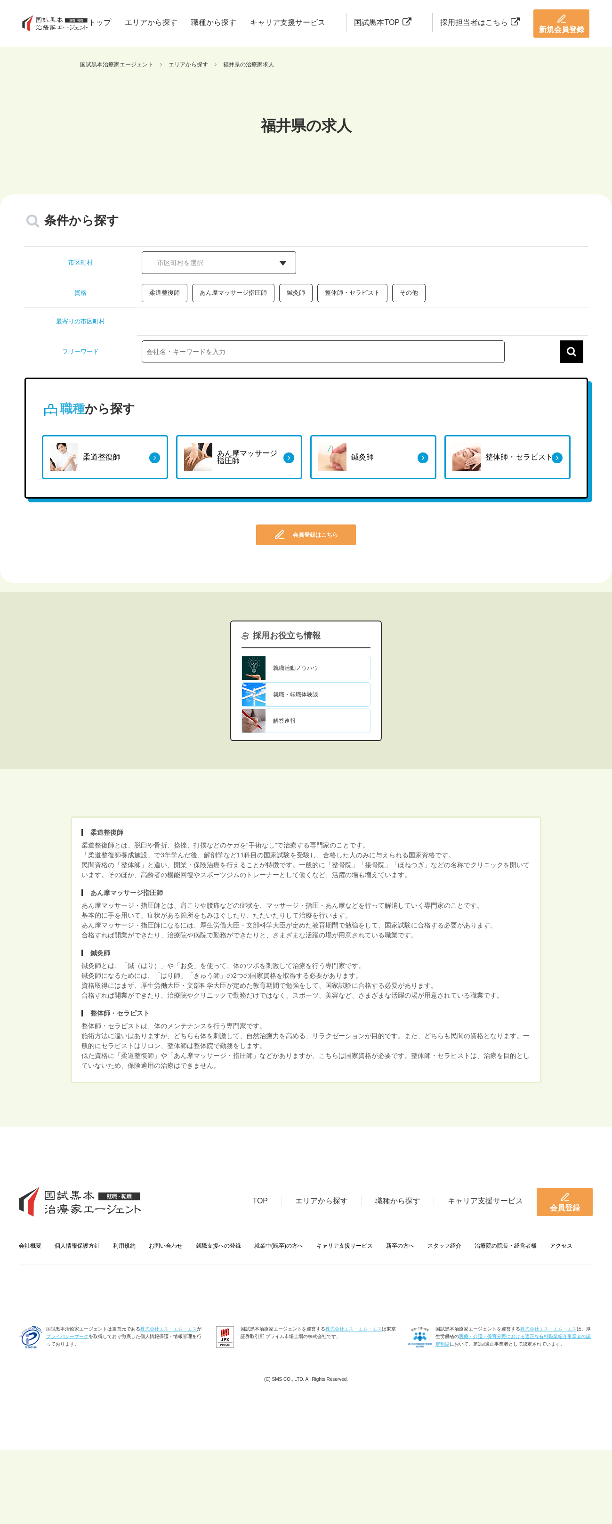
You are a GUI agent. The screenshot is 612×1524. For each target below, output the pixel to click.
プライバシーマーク (67, 1336)
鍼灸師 (296, 292)
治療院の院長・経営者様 (506, 1245)
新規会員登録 (561, 23)
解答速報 (284, 721)
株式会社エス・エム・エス (168, 1328)
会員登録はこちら (306, 534)
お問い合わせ (166, 1245)
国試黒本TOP (382, 22)
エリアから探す (151, 22)
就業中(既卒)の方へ (278, 1245)
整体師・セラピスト (352, 292)
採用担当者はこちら (480, 22)
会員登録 (565, 1202)
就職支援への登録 (218, 1245)
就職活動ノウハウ (295, 668)
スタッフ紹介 (444, 1245)
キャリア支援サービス (287, 22)
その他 (409, 292)
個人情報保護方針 (77, 1245)
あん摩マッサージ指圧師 (233, 292)
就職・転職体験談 (295, 694)
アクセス (561, 1245)
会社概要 (30, 1245)
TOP (260, 1201)
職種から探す (213, 22)
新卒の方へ (400, 1245)
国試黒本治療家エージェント (116, 64)
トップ (100, 22)
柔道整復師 (164, 292)
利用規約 (124, 1245)
